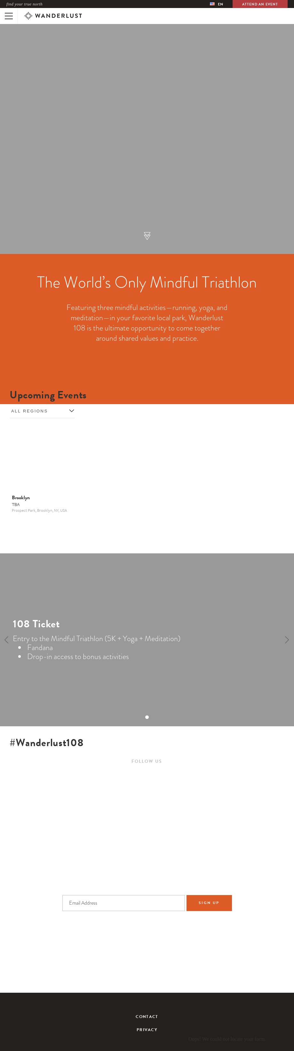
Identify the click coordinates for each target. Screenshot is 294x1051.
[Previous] (7, 640)
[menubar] (216, 4)
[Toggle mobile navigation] (9, 16)
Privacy (147, 1030)
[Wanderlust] (53, 16)
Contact (147, 1017)
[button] (147, 236)
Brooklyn (21, 497)
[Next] (287, 640)
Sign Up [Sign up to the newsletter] (209, 903)
